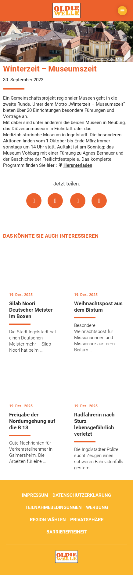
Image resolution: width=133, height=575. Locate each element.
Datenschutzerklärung (81, 495)
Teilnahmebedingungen (53, 507)
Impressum (35, 495)
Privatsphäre (86, 519)
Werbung (97, 507)
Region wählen (48, 519)
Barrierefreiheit (66, 532)
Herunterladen (77, 165)
